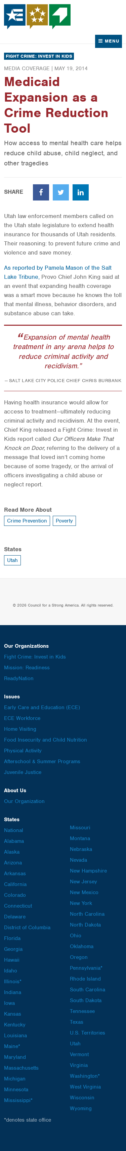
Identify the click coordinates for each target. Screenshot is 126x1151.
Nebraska (81, 849)
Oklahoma (81, 946)
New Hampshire (88, 870)
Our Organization (24, 801)
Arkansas (15, 873)
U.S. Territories (87, 1032)
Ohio (75, 935)
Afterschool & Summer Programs (42, 761)
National (13, 830)
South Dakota (85, 1000)
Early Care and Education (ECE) (42, 707)
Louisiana (15, 1035)
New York (81, 903)
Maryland (15, 1057)
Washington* (85, 1076)
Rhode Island (85, 978)
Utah (12, 560)
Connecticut (18, 906)
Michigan (15, 1078)
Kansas (12, 1014)
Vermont (79, 1054)
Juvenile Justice (22, 772)
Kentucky (15, 1024)
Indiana (12, 992)
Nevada (78, 860)
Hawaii (11, 960)
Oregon (79, 957)
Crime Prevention (27, 520)
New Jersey (83, 881)
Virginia (79, 1065)
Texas (76, 1022)
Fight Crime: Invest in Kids (39, 56)
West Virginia (85, 1086)
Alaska (11, 852)
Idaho (10, 970)
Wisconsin (82, 1097)
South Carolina (87, 989)
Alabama (14, 841)
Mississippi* (18, 1100)
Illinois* (13, 981)
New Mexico (84, 892)
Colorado (15, 895)
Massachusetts (21, 1068)
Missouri (80, 827)
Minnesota (16, 1089)
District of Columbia (27, 927)
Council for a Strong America (37, 16)
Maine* (12, 1046)
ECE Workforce (22, 718)
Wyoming (81, 1108)
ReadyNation (19, 678)
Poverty (64, 520)
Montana (80, 838)
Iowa (9, 1003)
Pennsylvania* (86, 968)
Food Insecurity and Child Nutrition (45, 740)
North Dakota (85, 924)
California (15, 884)
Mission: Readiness (27, 667)
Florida (12, 938)
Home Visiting (20, 729)
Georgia (13, 949)
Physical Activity (23, 750)
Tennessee (82, 1011)
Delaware (15, 916)
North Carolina (87, 914)
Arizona (13, 862)
